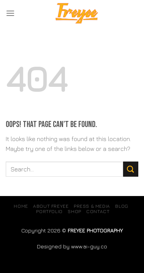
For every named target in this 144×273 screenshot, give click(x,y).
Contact (97, 211)
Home (21, 206)
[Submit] (130, 169)
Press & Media (92, 206)
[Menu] (10, 13)
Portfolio (49, 211)
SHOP (74, 211)
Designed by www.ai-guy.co (72, 246)
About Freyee (50, 206)
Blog (121, 206)
